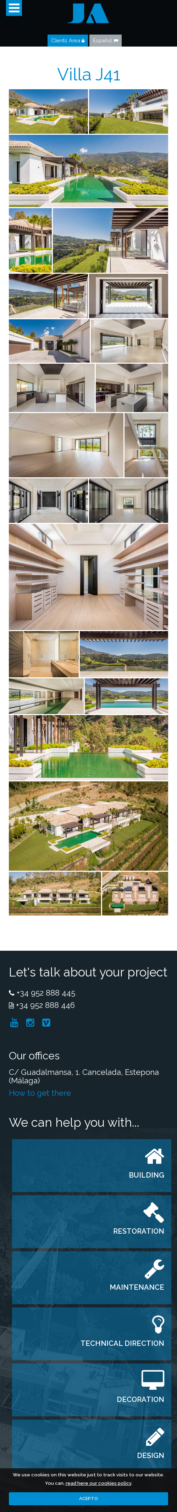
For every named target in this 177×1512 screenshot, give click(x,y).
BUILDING (146, 1175)
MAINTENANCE (137, 1287)
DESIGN (150, 1455)
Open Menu (14, 8)
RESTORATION (138, 1231)
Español (105, 40)
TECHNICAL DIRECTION (122, 1343)
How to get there (40, 1092)
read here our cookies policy (98, 1483)
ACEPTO (88, 1498)
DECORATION (140, 1399)
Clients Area (67, 40)
